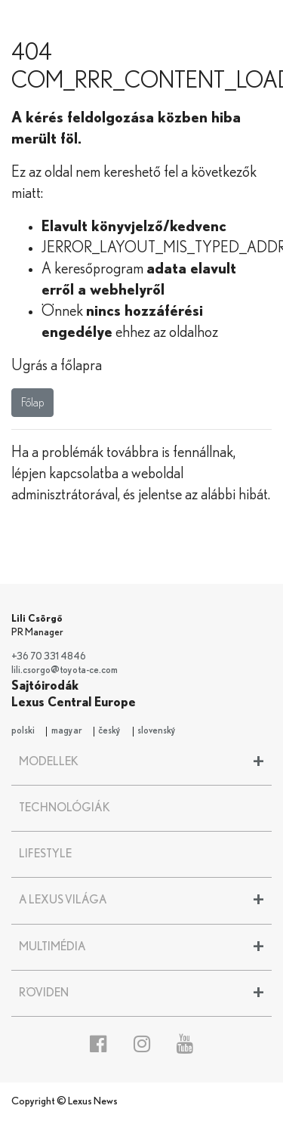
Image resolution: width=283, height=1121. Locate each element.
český (109, 731)
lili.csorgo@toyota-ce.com (64, 670)
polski (23, 731)
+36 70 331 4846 (48, 657)
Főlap (32, 403)
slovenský (156, 731)
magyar (66, 731)
